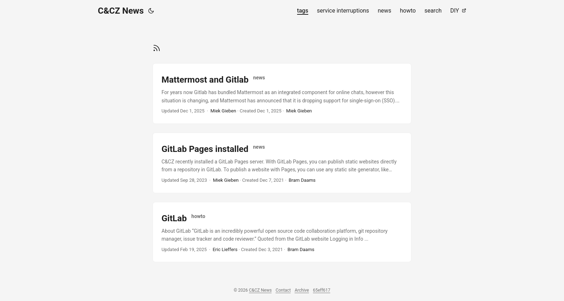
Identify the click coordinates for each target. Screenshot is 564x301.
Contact (283, 290)
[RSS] (157, 47)
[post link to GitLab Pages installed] (282, 163)
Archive (302, 290)
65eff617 (321, 290)
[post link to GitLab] (282, 232)
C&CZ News (121, 11)
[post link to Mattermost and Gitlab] (282, 94)
